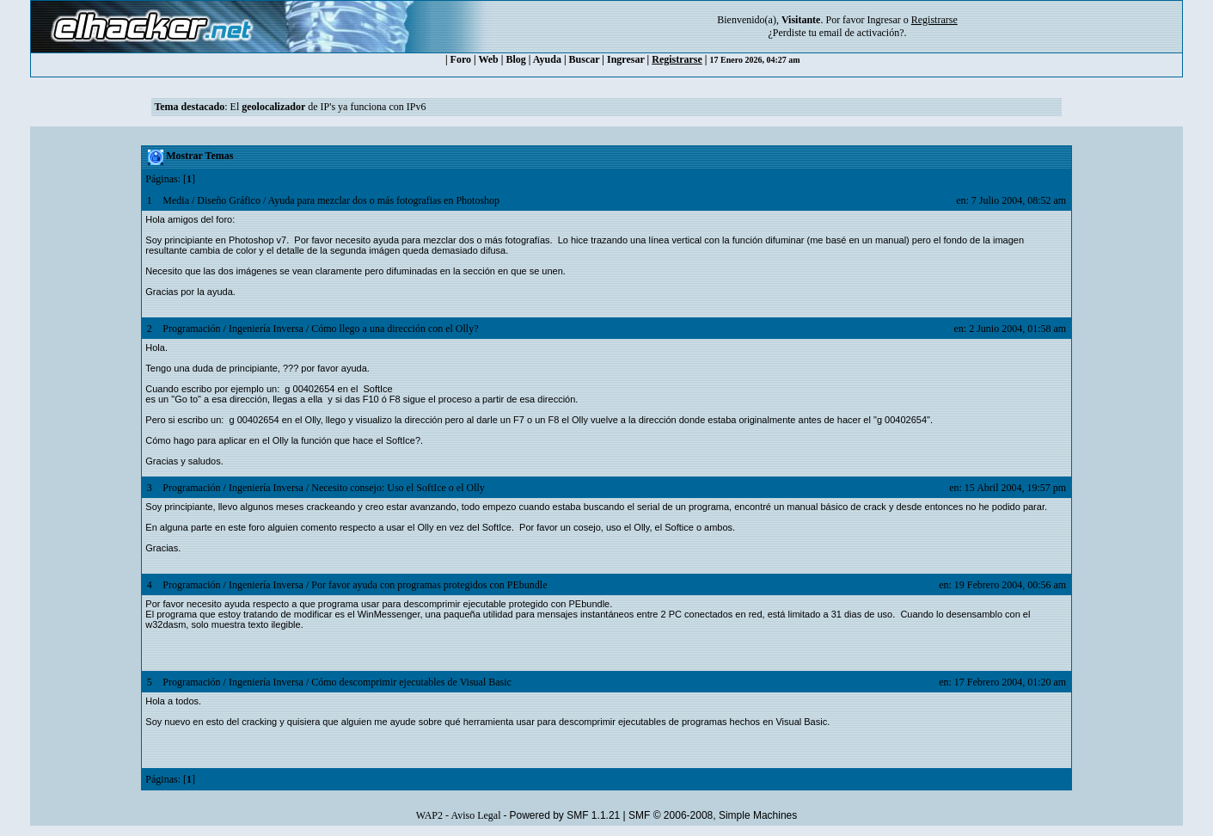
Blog (515, 59)
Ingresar (883, 20)
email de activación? (861, 33)
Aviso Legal (475, 815)
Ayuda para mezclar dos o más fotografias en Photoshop (384, 200)
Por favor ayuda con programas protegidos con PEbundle (429, 585)
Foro (460, 59)
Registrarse (677, 59)
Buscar (584, 59)
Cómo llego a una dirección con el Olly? (394, 329)
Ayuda (547, 59)
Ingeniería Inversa (266, 329)
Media (175, 200)
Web (488, 59)
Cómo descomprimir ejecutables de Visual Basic (411, 682)
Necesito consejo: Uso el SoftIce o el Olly (398, 488)
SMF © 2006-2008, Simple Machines (712, 815)
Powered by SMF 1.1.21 (565, 815)
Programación (191, 329)
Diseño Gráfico (228, 200)
